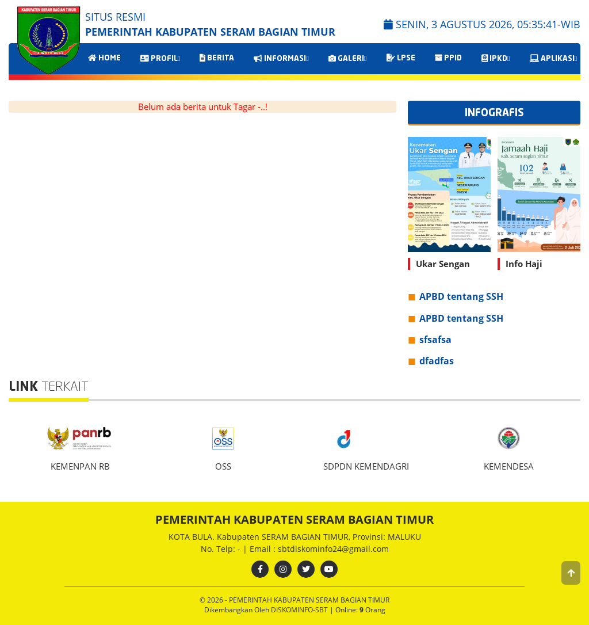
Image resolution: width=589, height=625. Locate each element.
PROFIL (160, 59)
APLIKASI (553, 59)
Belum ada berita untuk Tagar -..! (202, 106)
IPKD (495, 59)
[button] (570, 573)
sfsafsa (435, 339)
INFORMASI (281, 59)
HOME (104, 58)
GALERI (347, 59)
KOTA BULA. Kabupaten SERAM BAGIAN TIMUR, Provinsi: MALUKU (295, 536)
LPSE (401, 58)
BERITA (217, 58)
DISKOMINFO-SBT (300, 610)
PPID (448, 58)
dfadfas (436, 361)
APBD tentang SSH (461, 296)
